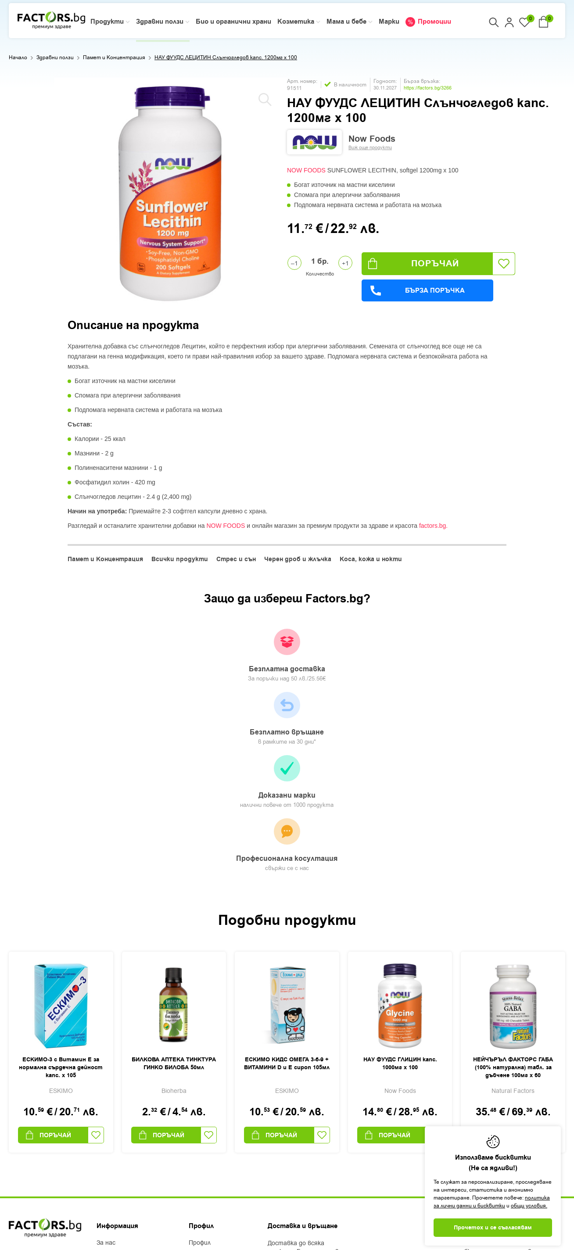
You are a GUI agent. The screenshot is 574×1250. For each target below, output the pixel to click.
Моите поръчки (212, 1087)
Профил (200, 1064)
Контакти (112, 1121)
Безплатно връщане (229, 656)
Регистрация (208, 1075)
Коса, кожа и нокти (371, 559)
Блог (103, 1075)
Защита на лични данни (132, 1110)
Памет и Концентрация (114, 57)
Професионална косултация (459, 661)
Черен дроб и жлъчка (297, 559)
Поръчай (413, 263)
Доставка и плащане (128, 1087)
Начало (18, 57)
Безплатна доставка (113, 656)
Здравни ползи (55, 57)
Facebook (22, 1126)
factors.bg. (433, 525)
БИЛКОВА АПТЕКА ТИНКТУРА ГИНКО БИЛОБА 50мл (174, 884)
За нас (106, 1064)
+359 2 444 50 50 (40, 1078)
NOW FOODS (306, 170)
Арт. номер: (302, 81)
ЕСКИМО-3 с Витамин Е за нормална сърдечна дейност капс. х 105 (61, 888)
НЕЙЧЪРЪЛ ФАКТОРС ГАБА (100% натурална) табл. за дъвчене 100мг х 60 (513, 888)
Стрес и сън (236, 559)
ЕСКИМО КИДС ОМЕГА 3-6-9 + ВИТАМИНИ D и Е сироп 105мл (287, 884)
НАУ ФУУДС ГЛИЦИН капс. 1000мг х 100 (400, 884)
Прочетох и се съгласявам (493, 1228)
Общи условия (118, 1098)
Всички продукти (179, 559)
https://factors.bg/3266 (428, 88)
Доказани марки (344, 660)
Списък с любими (214, 1098)
